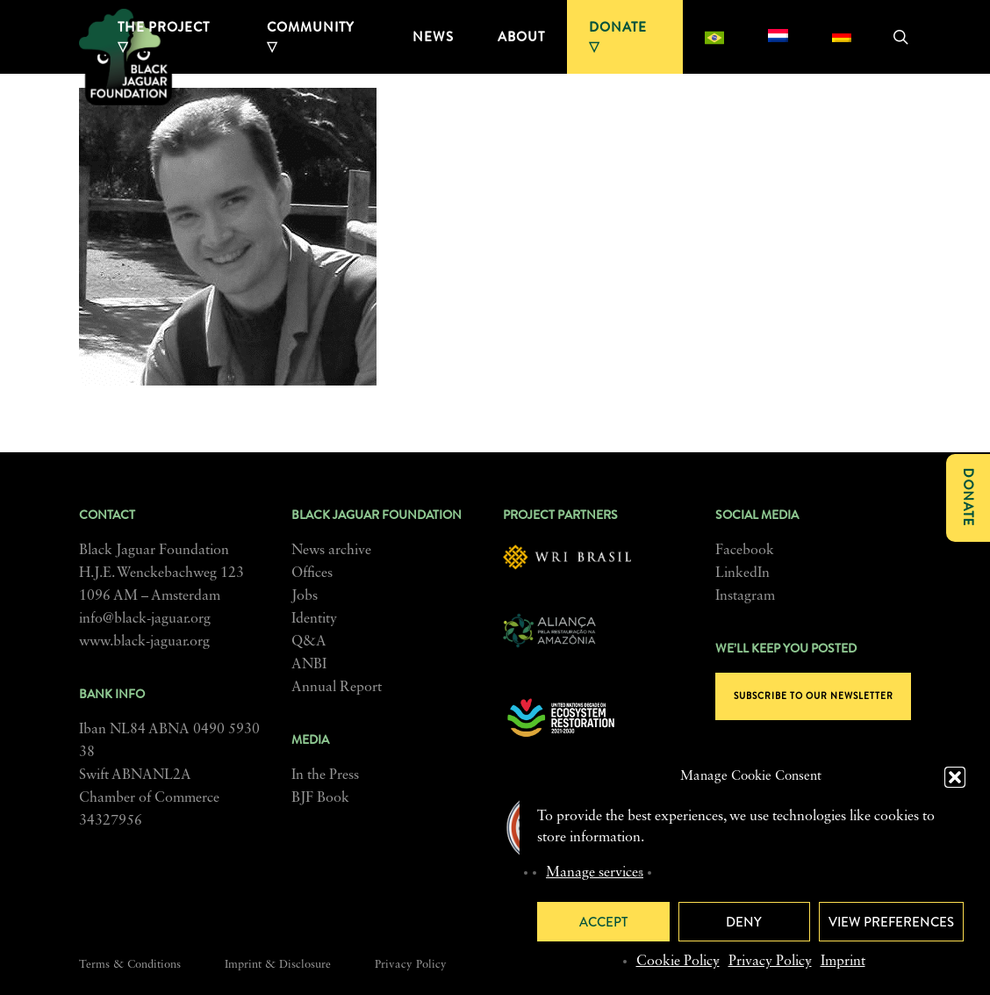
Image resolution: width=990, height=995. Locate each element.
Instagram (745, 596)
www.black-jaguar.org (144, 642)
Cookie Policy (678, 962)
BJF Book (320, 798)
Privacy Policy (770, 962)
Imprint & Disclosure (278, 964)
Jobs (304, 596)
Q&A (308, 642)
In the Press (325, 775)
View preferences (891, 922)
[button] (955, 777)
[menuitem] (714, 37)
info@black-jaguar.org (145, 619)
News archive (331, 551)
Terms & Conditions (130, 964)
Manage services (594, 873)
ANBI (308, 665)
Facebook (744, 551)
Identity (314, 619)
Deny (744, 922)
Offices (312, 573)
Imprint (843, 962)
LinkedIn (742, 573)
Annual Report (336, 688)
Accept (603, 922)
